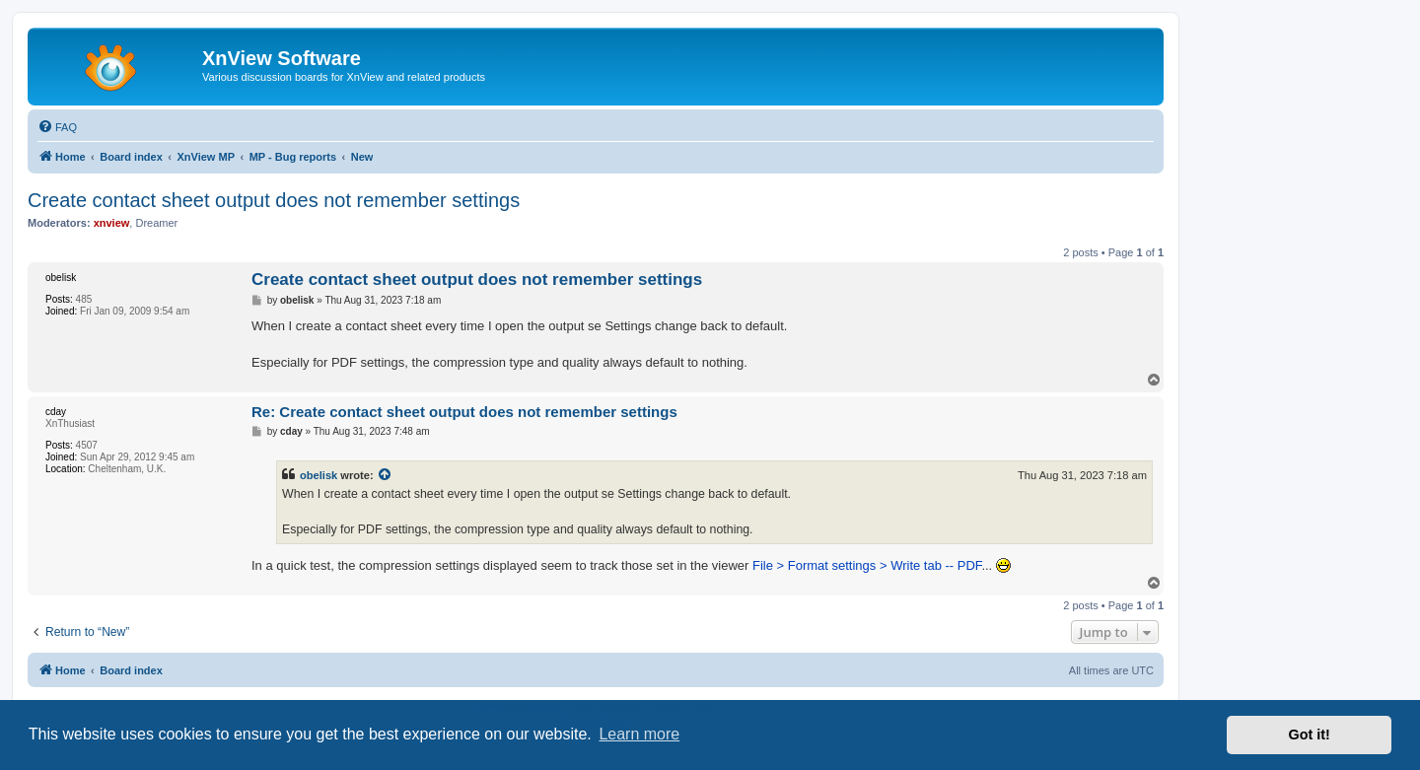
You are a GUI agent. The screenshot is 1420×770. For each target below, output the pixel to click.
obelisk (318, 475)
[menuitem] (57, 127)
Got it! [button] (1309, 734)
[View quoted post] (385, 475)
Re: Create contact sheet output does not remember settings (464, 411)
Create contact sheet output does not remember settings (274, 200)
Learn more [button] (639, 734)
